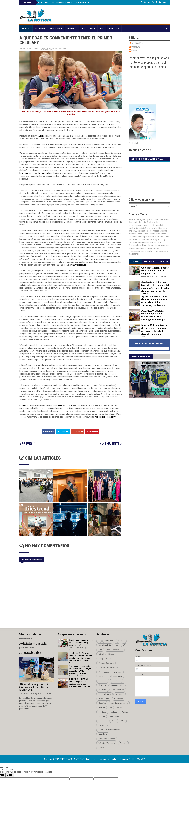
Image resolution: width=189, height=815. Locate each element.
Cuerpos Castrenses (107, 667)
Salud (114, 721)
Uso (102, 28)
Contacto (72, 28)
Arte (100, 650)
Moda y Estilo (104, 699)
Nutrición (102, 703)
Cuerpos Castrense (106, 663)
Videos (101, 748)
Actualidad (109, 641)
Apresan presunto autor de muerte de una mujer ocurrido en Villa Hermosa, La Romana (154, 301)
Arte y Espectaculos (115, 650)
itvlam (134, 50)
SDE (122, 721)
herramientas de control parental (34, 173)
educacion (117, 676)
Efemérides (116, 681)
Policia (119, 707)
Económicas (103, 676)
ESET (111, 124)
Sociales (102, 725)
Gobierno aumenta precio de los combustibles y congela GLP (47, 2)
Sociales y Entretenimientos (109, 730)
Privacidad (88, 28)
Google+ (77, 432)
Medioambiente (118, 690)
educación (103, 681)
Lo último (40, 28)
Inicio (26, 28)
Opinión (102, 707)
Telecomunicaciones (107, 739)
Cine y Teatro (104, 659)
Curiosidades (104, 672)
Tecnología (103, 734)
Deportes (117, 672)
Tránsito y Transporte (107, 743)
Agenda (121, 641)
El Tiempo (102, 685)
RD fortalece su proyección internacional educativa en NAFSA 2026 (34, 687)
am (117, 645)
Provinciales (114, 716)
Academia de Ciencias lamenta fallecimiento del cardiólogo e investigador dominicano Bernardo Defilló (155, 288)
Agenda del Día (105, 645)
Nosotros (114, 28)
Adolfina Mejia (137, 43)
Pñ (111, 707)
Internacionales (117, 685)
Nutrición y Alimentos (119, 703)
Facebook (48, 432)
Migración (120, 694)
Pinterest (92, 432)
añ (124, 645)
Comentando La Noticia (71, 759)
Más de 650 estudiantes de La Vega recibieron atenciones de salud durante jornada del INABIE (154, 331)
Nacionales (118, 699)
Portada (102, 716)
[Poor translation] (10, 775)
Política (125, 712)
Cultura (122, 667)
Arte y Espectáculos (106, 654)
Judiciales (103, 690)
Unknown (135, 47)
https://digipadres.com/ (105, 417)
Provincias (103, 721)
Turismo (123, 743)
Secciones (56, 28)
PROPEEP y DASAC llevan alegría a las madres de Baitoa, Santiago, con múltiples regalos (154, 316)
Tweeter (63, 432)
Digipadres (43, 136)
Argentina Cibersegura (76, 265)
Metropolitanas (105, 694)
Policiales (102, 712)
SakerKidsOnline (65, 405)
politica (114, 712)
